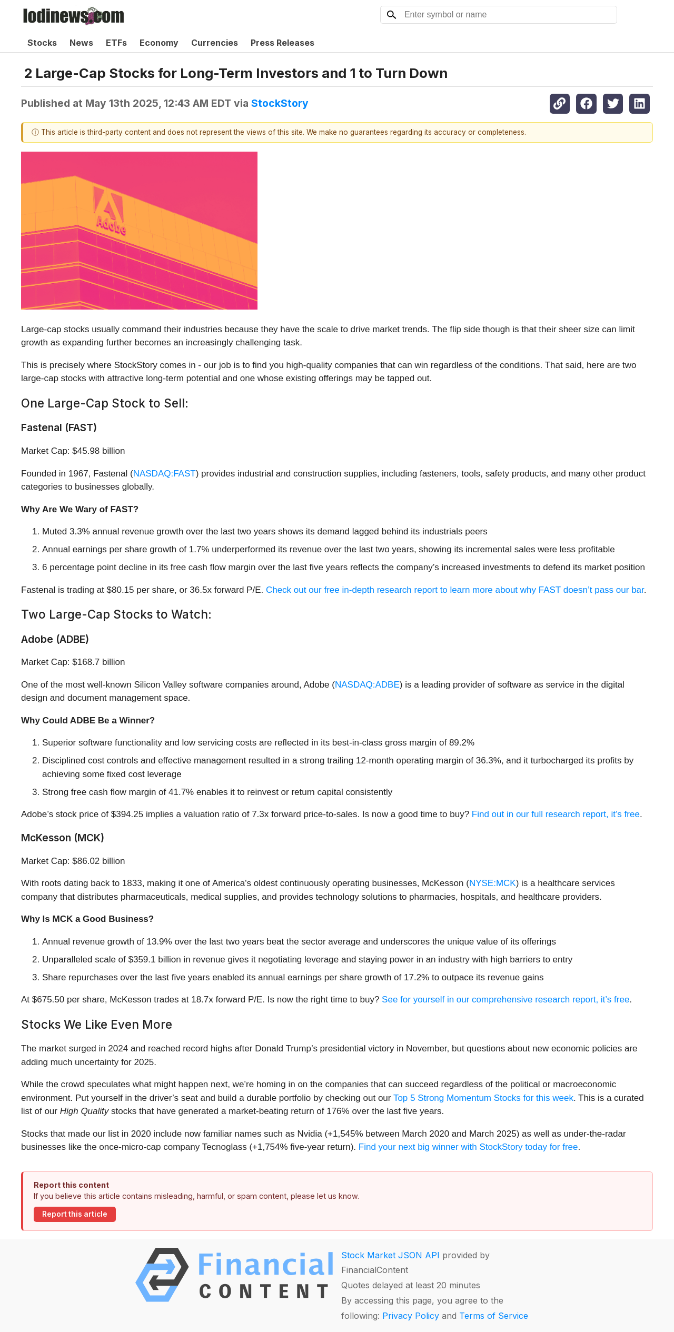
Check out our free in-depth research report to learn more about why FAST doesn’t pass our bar (455, 590)
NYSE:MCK (492, 883)
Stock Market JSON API (390, 1255)
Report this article (74, 1214)
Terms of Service (493, 1315)
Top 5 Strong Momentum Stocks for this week (483, 1098)
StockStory (280, 103)
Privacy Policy (410, 1315)
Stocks (42, 42)
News (81, 42)
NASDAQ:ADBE (367, 685)
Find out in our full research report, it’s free (556, 814)
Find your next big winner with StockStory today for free (468, 1147)
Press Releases (282, 42)
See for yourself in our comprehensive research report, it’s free (505, 1000)
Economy (159, 42)
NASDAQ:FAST (164, 474)
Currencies (214, 42)
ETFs (116, 42)
